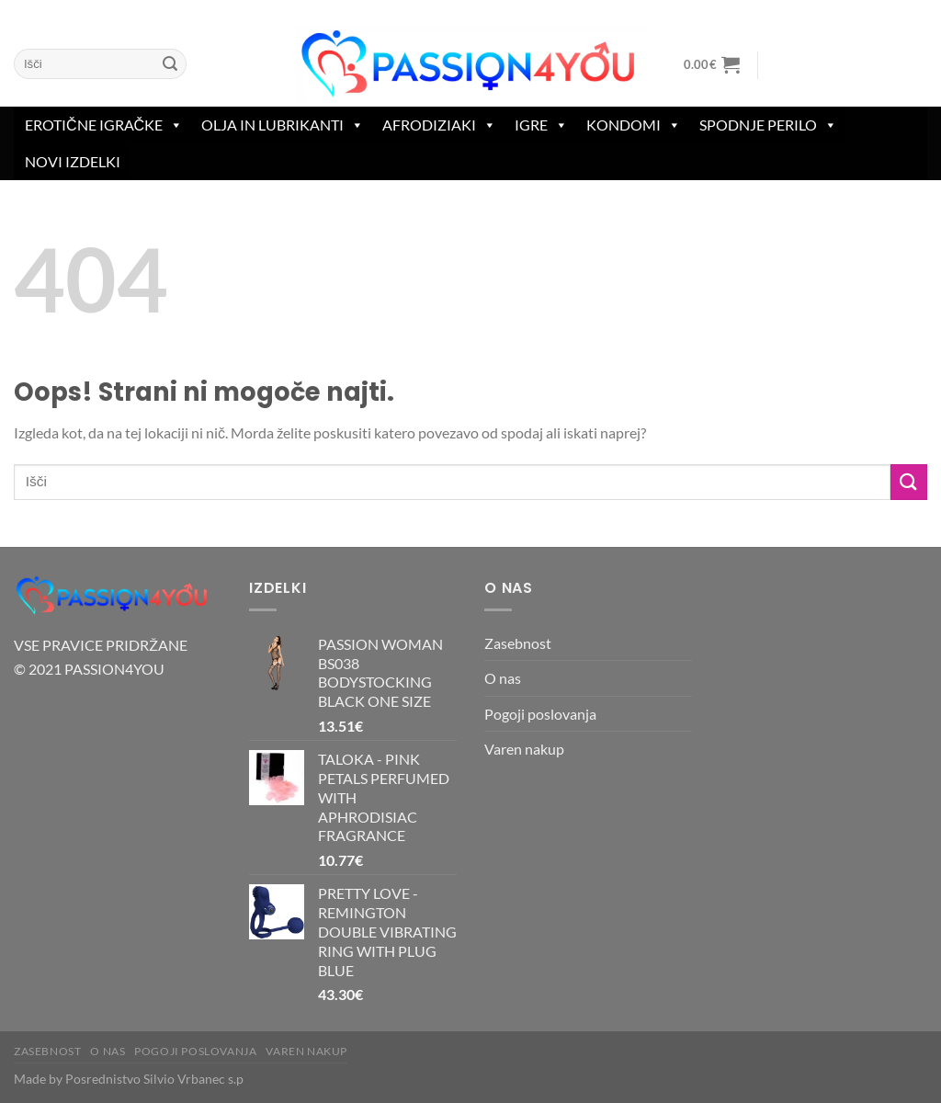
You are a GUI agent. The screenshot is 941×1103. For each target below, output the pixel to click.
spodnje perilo (768, 125)
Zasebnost (517, 643)
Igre (541, 125)
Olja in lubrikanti (282, 125)
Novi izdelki (72, 161)
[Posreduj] (170, 64)
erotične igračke (104, 125)
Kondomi (633, 125)
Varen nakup (524, 748)
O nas (502, 678)
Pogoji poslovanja (540, 713)
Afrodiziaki (439, 125)
